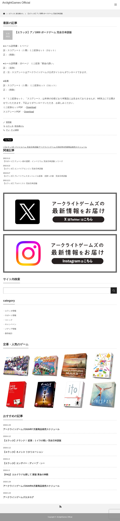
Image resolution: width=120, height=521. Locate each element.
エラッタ (9, 126)
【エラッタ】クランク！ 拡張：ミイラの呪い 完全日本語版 (32, 440)
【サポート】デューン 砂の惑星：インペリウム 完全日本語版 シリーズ (33, 161)
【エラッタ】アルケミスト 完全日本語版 (20, 183)
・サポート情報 (9, 315)
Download (31, 107)
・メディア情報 (9, 329)
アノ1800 (15, 130)
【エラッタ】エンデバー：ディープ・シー (24, 463)
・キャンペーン (9, 324)
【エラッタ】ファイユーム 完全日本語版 (21, 147)
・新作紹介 (7, 333)
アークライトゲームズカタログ (18, 497)
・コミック (7, 320)
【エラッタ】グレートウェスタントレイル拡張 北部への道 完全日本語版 (35, 176)
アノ (8, 130)
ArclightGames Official (64, 517)
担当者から (19, 126)
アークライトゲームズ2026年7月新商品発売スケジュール (31, 429)
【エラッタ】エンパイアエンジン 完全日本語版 (23, 169)
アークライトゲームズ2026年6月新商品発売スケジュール (31, 486)
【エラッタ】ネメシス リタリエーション (23, 452)
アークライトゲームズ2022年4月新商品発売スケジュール (63, 147)
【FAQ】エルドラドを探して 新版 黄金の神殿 (25, 474)
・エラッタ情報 (9, 311)
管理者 (9, 122)
